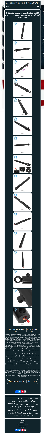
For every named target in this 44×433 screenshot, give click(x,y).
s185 (25, 410)
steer (32, 403)
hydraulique (33, 413)
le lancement (12, 410)
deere (20, 415)
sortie (25, 401)
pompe (11, 398)
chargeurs (19, 401)
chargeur (18, 406)
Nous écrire (22, 422)
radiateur (36, 398)
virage (37, 404)
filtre (12, 415)
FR (23, 427)
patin (20, 398)
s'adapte (33, 401)
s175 (32, 415)
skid (29, 409)
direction (10, 403)
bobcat (18, 412)
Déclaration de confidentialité (22, 424)
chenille (27, 404)
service (17, 404)
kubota (15, 398)
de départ (16, 415)
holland (25, 398)
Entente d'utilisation (22, 425)
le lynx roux (12, 401)
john (10, 407)
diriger (25, 413)
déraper (30, 398)
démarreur (26, 415)
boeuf (19, 410)
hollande (10, 413)
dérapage (29, 406)
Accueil (22, 420)
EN (21, 427)
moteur (35, 410)
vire (8, 398)
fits (36, 407)
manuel (21, 404)
